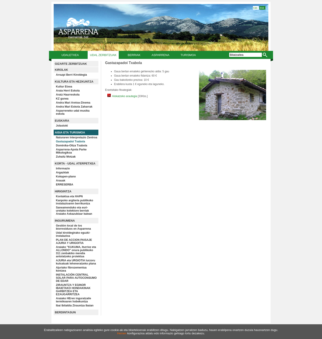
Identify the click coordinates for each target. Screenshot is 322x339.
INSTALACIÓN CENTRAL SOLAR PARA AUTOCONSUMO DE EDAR (76, 278)
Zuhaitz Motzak (66, 156)
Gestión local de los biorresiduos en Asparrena (73, 227)
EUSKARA (62, 120)
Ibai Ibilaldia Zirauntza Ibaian (74, 305)
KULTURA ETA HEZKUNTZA (74, 81)
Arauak (60, 180)
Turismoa (188, 55)
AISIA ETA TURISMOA (70, 132)
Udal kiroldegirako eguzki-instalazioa (73, 234)
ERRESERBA (64, 184)
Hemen (122, 333)
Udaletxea (70, 55)
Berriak (134, 55)
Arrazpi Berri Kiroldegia (71, 74)
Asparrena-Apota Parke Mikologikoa (71, 151)
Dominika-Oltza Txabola (71, 145)
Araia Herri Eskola (68, 90)
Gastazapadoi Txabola (70, 141)
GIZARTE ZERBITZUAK (71, 63)
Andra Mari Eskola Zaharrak (74, 106)
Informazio (63, 168)
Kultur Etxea (64, 86)
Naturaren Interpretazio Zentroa (76, 137)
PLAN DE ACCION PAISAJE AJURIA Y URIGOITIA (74, 241)
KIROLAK (61, 69)
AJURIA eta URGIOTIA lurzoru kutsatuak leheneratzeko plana (76, 262)
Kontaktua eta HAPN (69, 196)
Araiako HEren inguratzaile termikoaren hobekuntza (73, 300)
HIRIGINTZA (63, 191)
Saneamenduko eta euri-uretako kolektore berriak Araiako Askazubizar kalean (74, 210)
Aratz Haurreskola (68, 94)
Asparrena (160, 55)
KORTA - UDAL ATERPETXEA (75, 163)
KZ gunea (62, 98)
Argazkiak (62, 172)
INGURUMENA (65, 220)
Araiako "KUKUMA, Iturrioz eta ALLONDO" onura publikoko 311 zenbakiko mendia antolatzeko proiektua (76, 251)
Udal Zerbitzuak (103, 55)
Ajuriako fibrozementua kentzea (71, 269)
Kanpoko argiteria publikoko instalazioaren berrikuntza (74, 202)
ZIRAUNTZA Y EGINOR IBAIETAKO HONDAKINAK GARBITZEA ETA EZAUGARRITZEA (73, 289)
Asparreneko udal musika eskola (72, 112)
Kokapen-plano (66, 176)
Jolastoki (62, 125)
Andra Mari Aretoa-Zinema (73, 102)
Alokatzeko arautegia (122, 96)
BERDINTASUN (65, 312)
